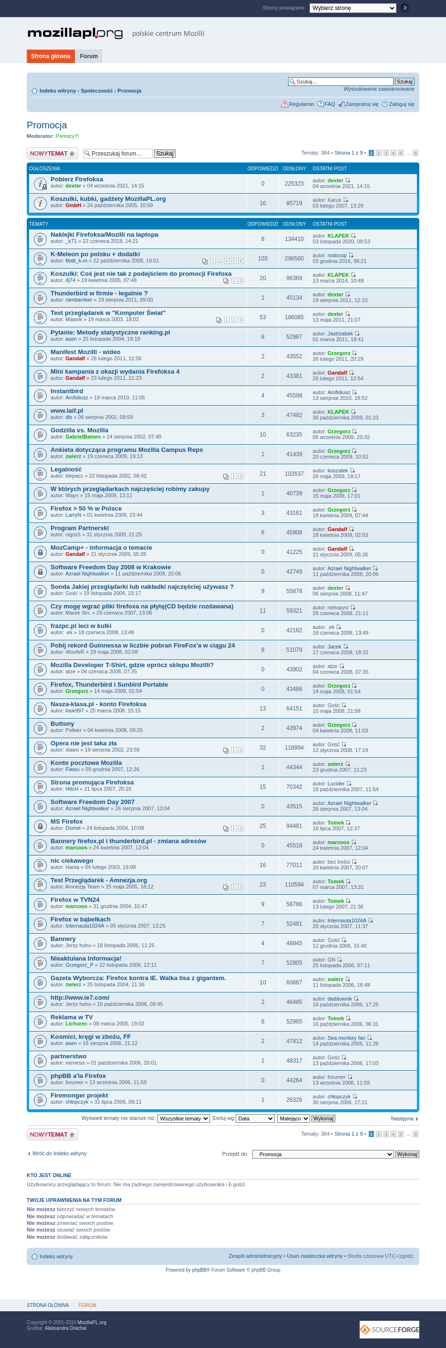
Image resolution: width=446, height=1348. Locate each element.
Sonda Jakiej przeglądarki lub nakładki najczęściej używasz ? (142, 586)
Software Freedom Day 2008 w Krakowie (111, 567)
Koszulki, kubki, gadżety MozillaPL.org (108, 198)
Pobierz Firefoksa (77, 179)
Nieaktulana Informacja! (86, 958)
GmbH (73, 205)
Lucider (336, 783)
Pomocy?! (67, 136)
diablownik (340, 999)
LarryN (73, 515)
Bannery (63, 938)
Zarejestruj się (362, 104)
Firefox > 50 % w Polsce (86, 508)
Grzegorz (339, 353)
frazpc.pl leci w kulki (81, 625)
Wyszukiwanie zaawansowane (378, 89)
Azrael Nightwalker (87, 573)
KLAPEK (338, 236)
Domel (73, 828)
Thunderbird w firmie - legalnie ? (99, 293)
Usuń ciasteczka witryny (314, 1256)
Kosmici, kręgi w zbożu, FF (91, 1036)
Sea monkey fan (347, 1038)
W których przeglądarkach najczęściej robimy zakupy (130, 488)
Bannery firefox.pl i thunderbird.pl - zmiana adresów (128, 841)
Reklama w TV (72, 1017)
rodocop (337, 255)
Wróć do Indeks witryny (59, 1153)
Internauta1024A (84, 926)
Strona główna (51, 56)
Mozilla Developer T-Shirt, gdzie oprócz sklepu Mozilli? (132, 665)
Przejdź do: (235, 1154)
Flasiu (72, 769)
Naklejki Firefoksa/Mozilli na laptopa (104, 234)
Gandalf (75, 358)
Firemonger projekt (79, 1095)
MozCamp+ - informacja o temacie (101, 547)
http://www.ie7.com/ (80, 997)
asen (71, 339)
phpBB (199, 1270)
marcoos (76, 847)
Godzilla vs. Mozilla (79, 430)
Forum (89, 56)
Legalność (66, 469)
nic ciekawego (72, 860)
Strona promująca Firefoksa (92, 782)
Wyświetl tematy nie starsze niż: (146, 1118)
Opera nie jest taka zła (84, 743)
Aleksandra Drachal (65, 1328)
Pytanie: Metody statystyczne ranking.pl (110, 332)
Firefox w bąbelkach (81, 919)
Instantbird (67, 391)
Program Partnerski (80, 528)
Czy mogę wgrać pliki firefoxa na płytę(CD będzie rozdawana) (142, 606)
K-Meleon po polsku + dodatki (95, 254)
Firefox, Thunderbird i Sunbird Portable (109, 684)
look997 (74, 710)
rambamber (78, 300)
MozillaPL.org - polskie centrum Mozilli (116, 33)
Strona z (348, 153)
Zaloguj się (402, 104)
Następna (402, 1118)
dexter (73, 185)
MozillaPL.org (91, 1322)
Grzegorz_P (79, 965)
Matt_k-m (76, 260)
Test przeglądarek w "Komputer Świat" (108, 312)
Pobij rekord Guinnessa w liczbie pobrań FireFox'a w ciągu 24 (143, 645)
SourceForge (389, 1329)
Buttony (62, 723)
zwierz (73, 456)
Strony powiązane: (285, 7)
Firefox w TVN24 (75, 899)
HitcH (71, 789)
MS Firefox (67, 821)
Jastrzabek (340, 333)
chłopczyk (76, 1102)
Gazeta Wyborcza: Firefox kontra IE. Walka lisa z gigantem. (138, 978)
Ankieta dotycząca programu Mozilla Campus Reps (127, 449)
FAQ (330, 104)
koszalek (338, 470)
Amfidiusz (76, 397)
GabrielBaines (83, 436)
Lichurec (76, 1023)
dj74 (70, 280)
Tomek (336, 823)
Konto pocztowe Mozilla (86, 762)
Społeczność (97, 91)
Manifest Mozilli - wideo (86, 351)
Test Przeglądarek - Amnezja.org (99, 880)
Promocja (129, 91)
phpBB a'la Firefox (78, 1075)
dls (68, 417)
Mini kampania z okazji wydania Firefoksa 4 (115, 371)
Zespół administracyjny (255, 1256)
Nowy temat (52, 153)
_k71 (71, 241)
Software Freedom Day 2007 (93, 801)
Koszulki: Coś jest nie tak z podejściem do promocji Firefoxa (141, 273)
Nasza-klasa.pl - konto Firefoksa (98, 704)
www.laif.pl (67, 410)
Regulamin (301, 104)
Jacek (335, 646)
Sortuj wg (243, 1118)
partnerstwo (68, 1056)
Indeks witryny (58, 91)
